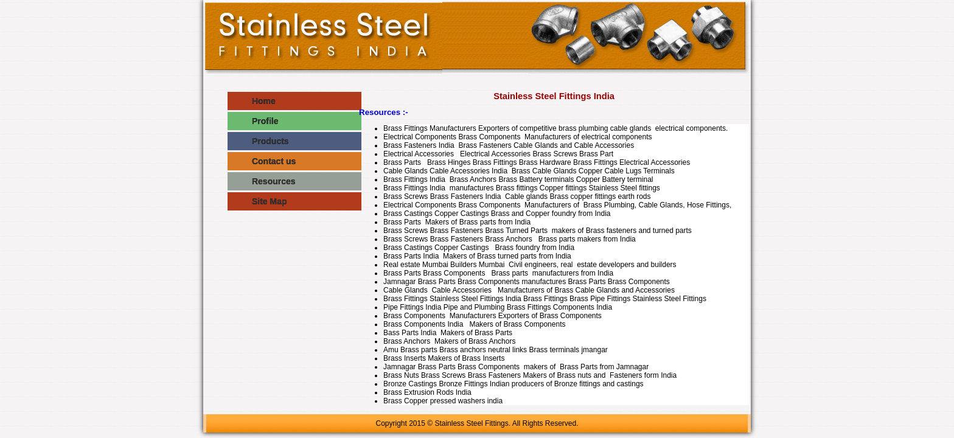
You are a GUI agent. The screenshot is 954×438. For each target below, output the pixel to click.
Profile (253, 121)
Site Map (257, 201)
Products (258, 141)
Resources (262, 181)
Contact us (262, 161)
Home (251, 101)
